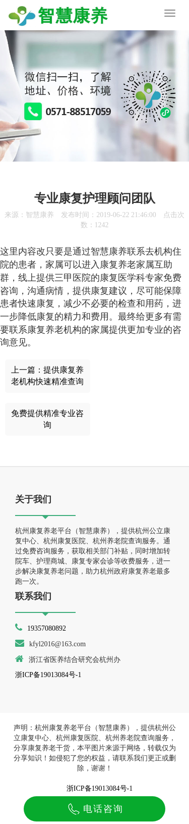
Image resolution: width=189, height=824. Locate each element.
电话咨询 (94, 808)
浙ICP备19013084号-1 (48, 675)
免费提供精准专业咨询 (47, 419)
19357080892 (46, 628)
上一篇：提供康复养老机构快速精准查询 (47, 376)
